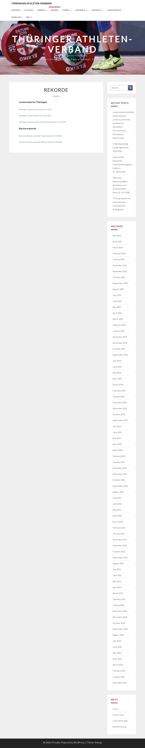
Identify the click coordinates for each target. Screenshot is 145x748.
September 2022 (120, 486)
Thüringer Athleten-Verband (31, 3)
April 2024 (117, 378)
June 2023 (117, 432)
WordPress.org (119, 726)
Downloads (16, 17)
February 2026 (119, 253)
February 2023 (119, 456)
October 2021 (119, 551)
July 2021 (117, 569)
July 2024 (117, 360)
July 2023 (117, 426)
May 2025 (117, 307)
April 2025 (117, 313)
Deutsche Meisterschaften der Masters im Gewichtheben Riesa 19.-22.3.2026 (121, 185)
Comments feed (120, 720)
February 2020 (119, 670)
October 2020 (119, 623)
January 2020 (119, 676)
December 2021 (120, 539)
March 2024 (118, 384)
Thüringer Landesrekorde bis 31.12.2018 (35, 109)
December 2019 (120, 682)
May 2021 (117, 581)
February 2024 (119, 390)
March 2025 (118, 319)
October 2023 (119, 414)
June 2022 (117, 503)
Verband (41, 10)
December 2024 (120, 337)
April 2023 (117, 444)
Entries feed (118, 714)
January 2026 (119, 259)
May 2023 (117, 438)
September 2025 (120, 283)
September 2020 (120, 629)
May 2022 (117, 509)
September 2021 (120, 557)
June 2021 (117, 575)
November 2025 (120, 271)
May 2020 (117, 653)
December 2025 (120, 265)
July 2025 (117, 295)
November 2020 (120, 617)
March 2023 (118, 450)
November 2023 (120, 408)
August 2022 (118, 492)
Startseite (15, 10)
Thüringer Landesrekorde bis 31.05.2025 (35, 115)
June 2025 (117, 301)
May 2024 (117, 372)
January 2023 (119, 462)
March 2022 (118, 521)
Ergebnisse (80, 10)
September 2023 (120, 420)
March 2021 (118, 593)
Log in (115, 709)
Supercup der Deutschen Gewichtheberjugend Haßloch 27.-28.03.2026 (122, 164)
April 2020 (117, 658)
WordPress (79, 742)
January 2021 (119, 605)
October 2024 (119, 348)
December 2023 (120, 402)
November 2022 (120, 474)
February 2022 (119, 527)
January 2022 (119, 533)
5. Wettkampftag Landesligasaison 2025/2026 (121, 147)
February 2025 (119, 325)
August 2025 (118, 289)
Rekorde (54, 10)
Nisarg (98, 742)
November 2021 (120, 545)
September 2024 (120, 354)
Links (28, 17)
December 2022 (120, 468)
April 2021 (117, 587)
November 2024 (120, 342)
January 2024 (119, 396)
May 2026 (117, 235)
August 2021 (118, 563)
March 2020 (118, 664)
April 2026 (117, 241)
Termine (65, 10)
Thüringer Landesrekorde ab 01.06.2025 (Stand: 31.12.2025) (42, 122)
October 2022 (119, 480)
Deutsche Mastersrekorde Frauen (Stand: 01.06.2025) (40, 136)
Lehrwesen (96, 10)
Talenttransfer (114, 10)
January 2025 (119, 331)
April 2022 (117, 515)
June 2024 (117, 366)
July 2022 (117, 498)
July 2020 (117, 641)
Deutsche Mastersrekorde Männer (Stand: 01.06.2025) (40, 142)
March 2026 (118, 247)
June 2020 (117, 647)
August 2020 (118, 635)
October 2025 (119, 277)
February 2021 (119, 599)
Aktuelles (28, 10)
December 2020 (120, 611)
